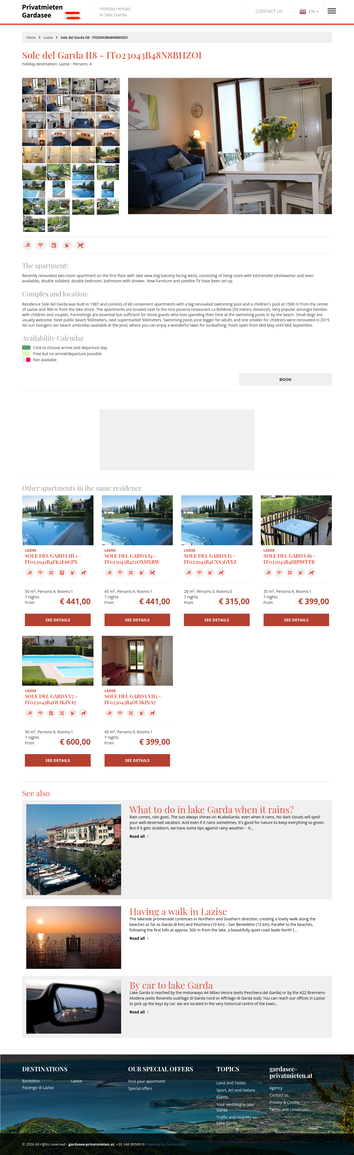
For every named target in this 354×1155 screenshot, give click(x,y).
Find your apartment (146, 1081)
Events (222, 1097)
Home (31, 37)
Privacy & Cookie (284, 1102)
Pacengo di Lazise (38, 1087)
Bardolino (31, 1081)
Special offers (140, 1088)
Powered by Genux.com (166, 1144)
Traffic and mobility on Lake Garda (237, 1120)
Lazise (48, 37)
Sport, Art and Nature (236, 1090)
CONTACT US (269, 11)
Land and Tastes (231, 1082)
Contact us (278, 1095)
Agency (275, 1087)
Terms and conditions (288, 1109)
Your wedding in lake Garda (235, 1107)
